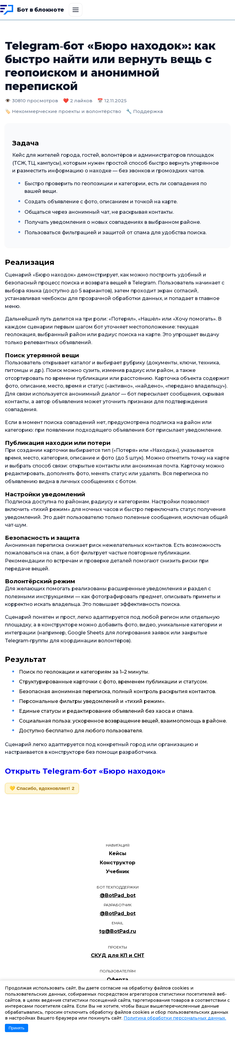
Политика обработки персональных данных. (175, 1018)
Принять (16, 1028)
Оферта (117, 980)
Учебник (117, 871)
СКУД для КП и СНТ (117, 955)
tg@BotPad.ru (117, 931)
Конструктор (117, 863)
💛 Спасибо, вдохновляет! (41, 788)
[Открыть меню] (75, 10)
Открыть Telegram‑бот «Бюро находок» (85, 771)
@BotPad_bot (118, 895)
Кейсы (117, 853)
